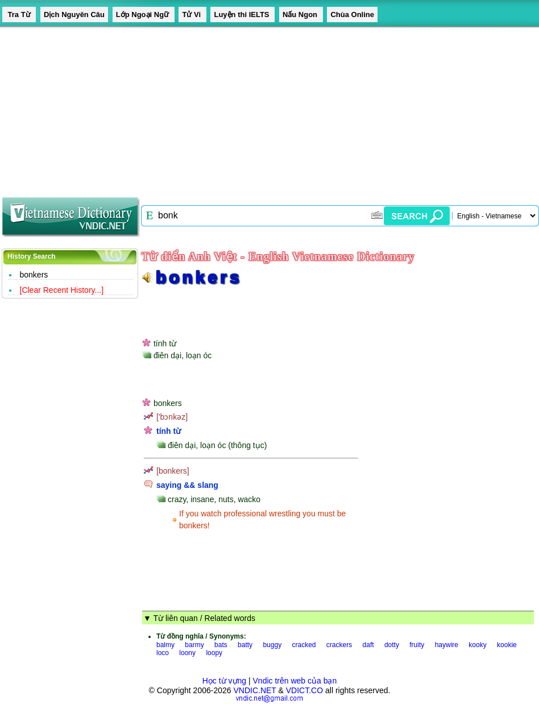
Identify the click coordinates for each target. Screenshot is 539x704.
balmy (165, 645)
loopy (214, 653)
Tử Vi (192, 14)
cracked (304, 645)
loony (187, 653)
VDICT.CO (304, 690)
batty (245, 645)
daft (368, 645)
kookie (507, 645)
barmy (194, 645)
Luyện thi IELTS (242, 14)
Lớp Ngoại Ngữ (143, 14)
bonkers (34, 274)
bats (220, 645)
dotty (391, 645)
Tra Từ (19, 14)
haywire (446, 645)
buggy (272, 645)
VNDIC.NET (254, 690)
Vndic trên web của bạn (295, 680)
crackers (339, 645)
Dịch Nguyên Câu (74, 14)
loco (162, 653)
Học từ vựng (224, 680)
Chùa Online (352, 14)
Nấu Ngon (301, 14)
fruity (416, 645)
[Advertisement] (248, 108)
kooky (477, 645)
